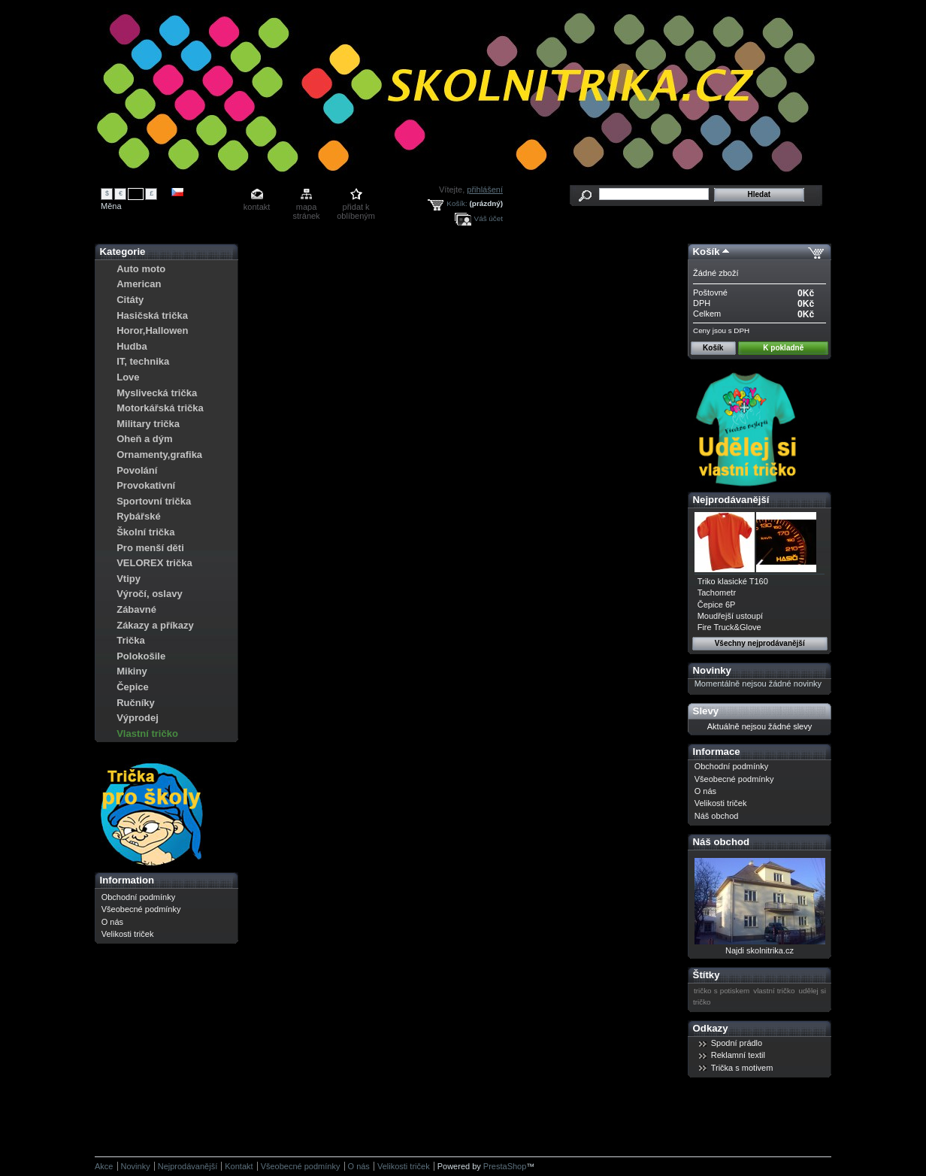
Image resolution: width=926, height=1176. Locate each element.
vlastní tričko (773, 991)
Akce (104, 1166)
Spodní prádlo (737, 1042)
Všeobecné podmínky (141, 909)
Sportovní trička (154, 501)
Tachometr (717, 592)
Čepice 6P (717, 604)
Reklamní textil (738, 1054)
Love (128, 377)
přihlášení (485, 189)
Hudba (132, 346)
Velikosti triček (127, 933)
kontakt (257, 206)
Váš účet (488, 218)
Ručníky (136, 702)
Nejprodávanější (731, 499)
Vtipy (129, 578)
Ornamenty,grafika (159, 454)
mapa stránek (306, 208)
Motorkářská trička (160, 408)
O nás (112, 921)
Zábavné (136, 609)
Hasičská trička (152, 315)
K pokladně (783, 348)
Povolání (137, 470)
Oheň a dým (144, 438)
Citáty (130, 299)
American (139, 283)
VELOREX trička (154, 562)
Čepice (133, 687)
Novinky (712, 670)
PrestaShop (504, 1166)
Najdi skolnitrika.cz (759, 950)
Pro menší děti (150, 547)
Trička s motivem (742, 1067)
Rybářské (139, 516)
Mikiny (132, 671)
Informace (716, 751)
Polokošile (141, 656)
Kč (136, 193)
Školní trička (145, 532)
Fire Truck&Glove (729, 627)
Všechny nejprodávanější (760, 643)
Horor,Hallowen (152, 330)
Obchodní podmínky (138, 897)
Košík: (456, 203)
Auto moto (141, 268)
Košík (706, 251)
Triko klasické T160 (733, 581)
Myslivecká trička (157, 393)
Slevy (706, 711)
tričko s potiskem (721, 991)
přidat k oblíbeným (356, 208)
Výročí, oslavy (149, 593)
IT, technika (143, 361)
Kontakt (239, 1166)
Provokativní (146, 485)
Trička (131, 640)
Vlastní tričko (147, 733)
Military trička (148, 423)
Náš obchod (716, 815)
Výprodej (138, 717)
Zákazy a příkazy (155, 625)
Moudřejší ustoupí (730, 615)
